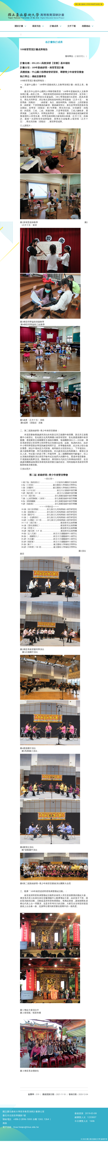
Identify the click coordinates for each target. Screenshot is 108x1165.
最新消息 (36, 26)
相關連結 (86, 26)
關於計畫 (19, 26)
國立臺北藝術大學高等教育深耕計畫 (88, 4)
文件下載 (71, 26)
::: (21, 34)
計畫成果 (54, 26)
